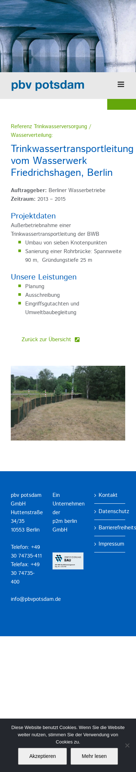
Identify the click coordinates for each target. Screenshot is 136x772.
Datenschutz (110, 511)
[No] (127, 745)
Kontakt (108, 495)
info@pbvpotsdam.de (36, 599)
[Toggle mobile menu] (121, 84)
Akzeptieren (42, 756)
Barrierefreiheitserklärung (110, 528)
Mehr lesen (94, 756)
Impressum (110, 544)
